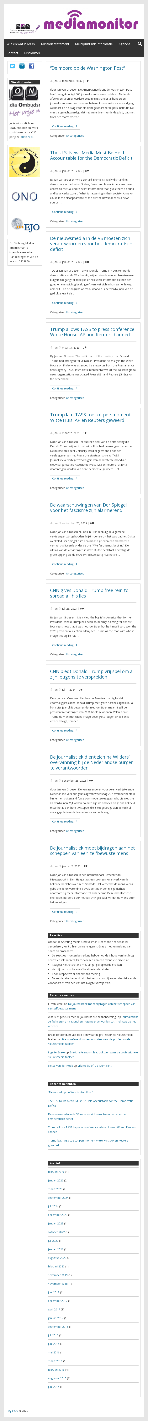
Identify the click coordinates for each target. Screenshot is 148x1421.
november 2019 (58, 1275)
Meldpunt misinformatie (94, 44)
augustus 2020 (57, 1258)
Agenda (124, 44)
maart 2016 (55, 1361)
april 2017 (54, 1309)
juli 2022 (53, 1240)
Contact (12, 53)
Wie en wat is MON (21, 44)
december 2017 (57, 1301)
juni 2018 (53, 1292)
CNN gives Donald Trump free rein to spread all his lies (89, 593)
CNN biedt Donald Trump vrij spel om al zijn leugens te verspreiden (92, 674)
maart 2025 (55, 1189)
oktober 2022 (56, 1232)
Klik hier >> (27, 137)
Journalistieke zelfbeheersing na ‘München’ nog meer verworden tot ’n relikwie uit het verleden (93, 1021)
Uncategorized (75, 135)
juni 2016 (53, 1344)
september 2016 (58, 1326)
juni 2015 (53, 1387)
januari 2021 (55, 1249)
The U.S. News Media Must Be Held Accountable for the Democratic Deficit (91, 155)
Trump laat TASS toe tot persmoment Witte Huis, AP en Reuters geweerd (90, 417)
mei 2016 (54, 1352)
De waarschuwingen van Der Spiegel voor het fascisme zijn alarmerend (88, 507)
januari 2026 (55, 1180)
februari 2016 (56, 1369)
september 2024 (58, 1197)
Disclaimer (32, 53)
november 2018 (58, 1283)
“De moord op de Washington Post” (87, 68)
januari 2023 (55, 1223)
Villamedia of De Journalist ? (95, 1065)
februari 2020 (56, 1266)
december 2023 (57, 1215)
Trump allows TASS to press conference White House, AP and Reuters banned (92, 332)
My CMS (13, 1411)
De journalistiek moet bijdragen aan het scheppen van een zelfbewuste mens (92, 850)
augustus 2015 (57, 1378)
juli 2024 (53, 1206)
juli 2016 (53, 1335)
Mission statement (55, 44)
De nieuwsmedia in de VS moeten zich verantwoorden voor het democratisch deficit (91, 243)
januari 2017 (55, 1318)
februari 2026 (56, 1172)
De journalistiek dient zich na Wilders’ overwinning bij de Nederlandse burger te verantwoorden (91, 762)
